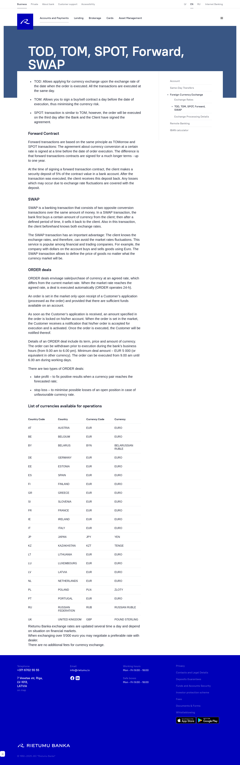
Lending (79, 18)
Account (175, 81)
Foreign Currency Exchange (186, 94)
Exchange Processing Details (191, 116)
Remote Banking (180, 123)
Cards (110, 18)
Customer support (67, 4)
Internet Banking (214, 4)
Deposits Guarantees (188, 679)
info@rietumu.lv (80, 670)
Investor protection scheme (192, 692)
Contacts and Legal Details (192, 672)
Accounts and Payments (54, 18)
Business (22, 4)
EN (191, 4)
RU (198, 4)
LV (185, 4)
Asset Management (130, 18)
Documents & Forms (188, 705)
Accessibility (88, 4)
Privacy (180, 665)
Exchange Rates (183, 99)
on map (21, 690)
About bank (48, 4)
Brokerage (95, 18)
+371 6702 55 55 (28, 670)
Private (34, 4)
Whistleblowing (185, 712)
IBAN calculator (179, 130)
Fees (179, 699)
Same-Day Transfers (182, 87)
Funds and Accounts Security (193, 685)
